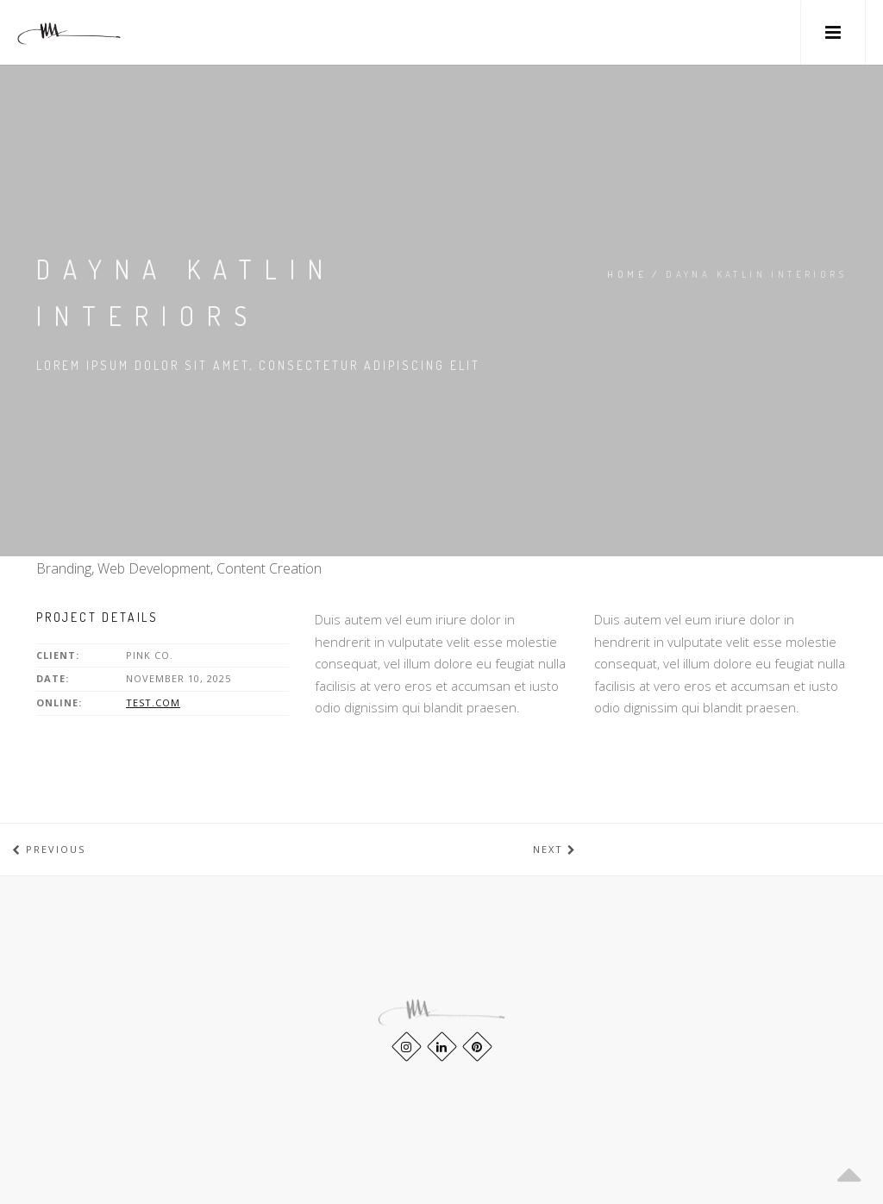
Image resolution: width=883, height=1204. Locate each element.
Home (627, 274)
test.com (153, 702)
